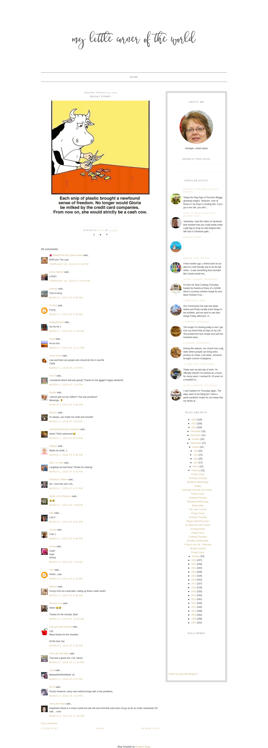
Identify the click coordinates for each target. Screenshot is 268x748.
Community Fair (194, 300)
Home (134, 77)
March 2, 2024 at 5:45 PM (66, 645)
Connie (52, 529)
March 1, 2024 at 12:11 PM (66, 348)
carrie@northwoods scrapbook (64, 429)
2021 (193, 568)
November (196, 435)
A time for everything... (200, 364)
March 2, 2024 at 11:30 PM (66, 662)
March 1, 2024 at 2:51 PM (66, 384)
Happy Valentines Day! (197, 521)
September (195, 443)
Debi (51, 513)
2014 (193, 595)
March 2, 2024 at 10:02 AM (66, 619)
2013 (193, 599)
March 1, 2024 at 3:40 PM (66, 404)
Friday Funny (192, 237)
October (196, 439)
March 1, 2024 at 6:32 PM (66, 471)
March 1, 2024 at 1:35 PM (66, 368)
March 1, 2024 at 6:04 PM (66, 438)
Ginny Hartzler (56, 272)
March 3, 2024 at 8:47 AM (66, 679)
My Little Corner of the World (134, 40)
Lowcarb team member (60, 626)
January (196, 556)
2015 (193, 591)
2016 (193, 587)
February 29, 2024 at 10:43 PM (69, 281)
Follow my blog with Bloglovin (183, 674)
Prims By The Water (59, 653)
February (195, 470)
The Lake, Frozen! (198, 509)
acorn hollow (55, 355)
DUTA (52, 687)
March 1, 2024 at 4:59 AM (66, 297)
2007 (193, 622)
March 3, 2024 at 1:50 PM (66, 696)
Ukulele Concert (198, 548)
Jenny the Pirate (57, 703)
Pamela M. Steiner (58, 479)
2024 (193, 427)
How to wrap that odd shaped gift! (199, 215)
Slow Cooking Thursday (200, 279)
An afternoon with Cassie (197, 525)
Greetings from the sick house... (197, 490)
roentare (53, 288)
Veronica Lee (55, 603)
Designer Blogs (142, 746)
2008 (193, 618)
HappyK (53, 446)
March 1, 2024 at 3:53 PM (66, 421)
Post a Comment (49, 723)
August (195, 447)
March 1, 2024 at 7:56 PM (66, 505)
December (196, 431)
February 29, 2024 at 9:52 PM (69, 264)
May (196, 458)
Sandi (52, 339)
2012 (193, 603)
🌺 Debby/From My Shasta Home (66, 255)
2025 (193, 423)
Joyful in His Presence (60, 496)
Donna (52, 546)
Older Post (50, 728)
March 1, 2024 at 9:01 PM (66, 522)
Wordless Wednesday (197, 482)
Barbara (53, 412)
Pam (51, 570)
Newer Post (150, 728)
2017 (193, 583)
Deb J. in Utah (56, 462)
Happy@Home (56, 322)
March (196, 466)
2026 (193, 419)
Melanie (53, 586)
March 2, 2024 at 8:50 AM (66, 595)
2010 (193, 611)
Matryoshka (197, 505)
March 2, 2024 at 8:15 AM (66, 579)
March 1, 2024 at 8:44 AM (66, 314)
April (196, 462)
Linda (52, 670)
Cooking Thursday (196, 322)
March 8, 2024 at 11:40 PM (66, 716)
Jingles (197, 486)
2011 (193, 607)
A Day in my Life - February (197, 544)
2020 (193, 572)
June (195, 454)
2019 (193, 576)
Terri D (52, 375)
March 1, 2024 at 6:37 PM (66, 488)
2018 (193, 579)
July (196, 451)
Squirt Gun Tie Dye (196, 258)
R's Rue (53, 305)
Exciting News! (197, 529)
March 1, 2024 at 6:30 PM (66, 455)
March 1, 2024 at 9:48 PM (66, 538)
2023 (193, 560)
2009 (193, 615)
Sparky (52, 392)
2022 (193, 564)
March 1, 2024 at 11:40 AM (66, 331)
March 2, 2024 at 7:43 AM (66, 562)
